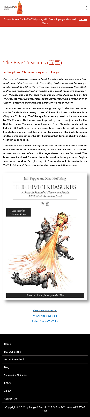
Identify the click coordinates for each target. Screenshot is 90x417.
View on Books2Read (45, 315)
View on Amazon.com (45, 310)
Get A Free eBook (14, 359)
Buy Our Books (12, 351)
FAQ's (7, 383)
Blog (6, 367)
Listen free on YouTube (45, 321)
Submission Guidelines (16, 375)
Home (5, 45)
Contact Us (10, 398)
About (7, 390)
